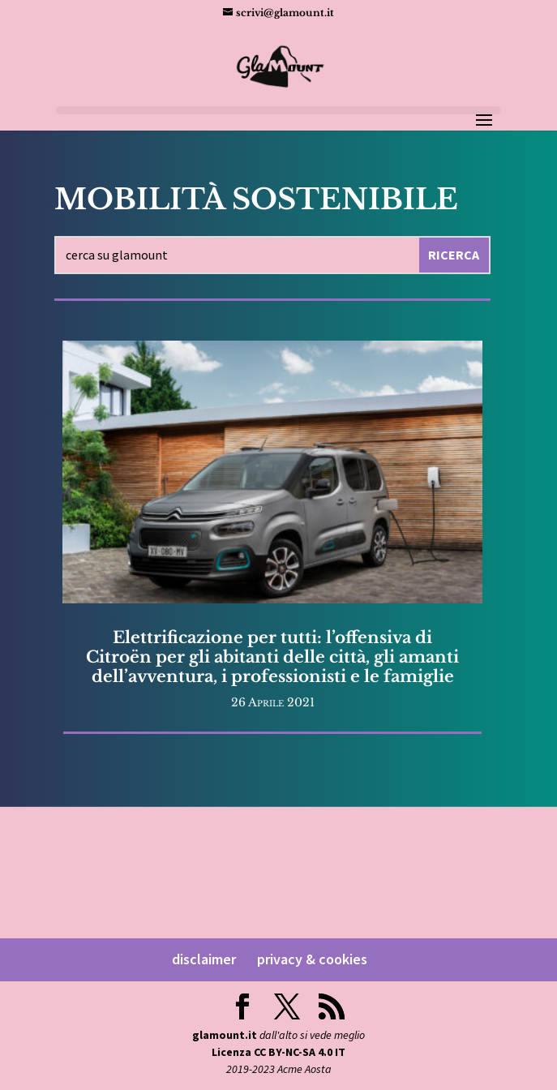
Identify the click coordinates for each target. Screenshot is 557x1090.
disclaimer (204, 959)
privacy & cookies (312, 959)
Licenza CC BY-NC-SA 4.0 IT (278, 1052)
